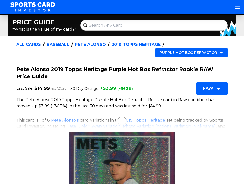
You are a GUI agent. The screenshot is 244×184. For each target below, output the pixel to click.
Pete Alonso (90, 44)
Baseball (58, 44)
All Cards (28, 44)
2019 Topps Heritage (136, 44)
